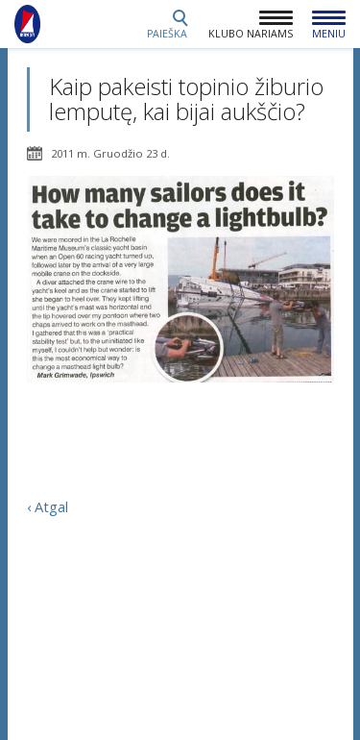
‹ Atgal (47, 506)
